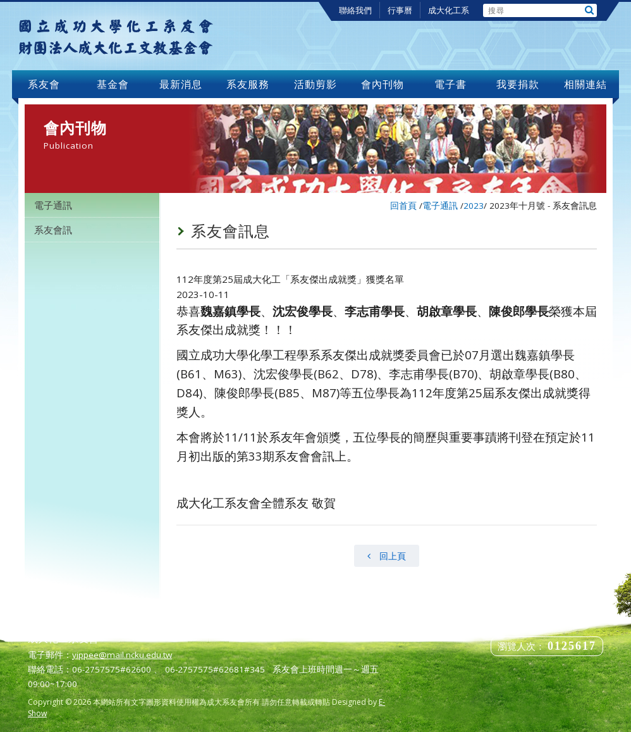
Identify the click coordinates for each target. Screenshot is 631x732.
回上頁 (386, 556)
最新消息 (180, 84)
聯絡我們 (355, 10)
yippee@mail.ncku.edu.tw (122, 655)
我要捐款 (517, 84)
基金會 (113, 84)
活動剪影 (315, 84)
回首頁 (403, 205)
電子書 (450, 84)
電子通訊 (53, 205)
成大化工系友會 (115, 36)
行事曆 (400, 10)
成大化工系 (448, 10)
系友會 (46, 84)
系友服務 (247, 84)
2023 (473, 205)
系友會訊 (53, 229)
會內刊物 (383, 84)
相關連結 (585, 84)
